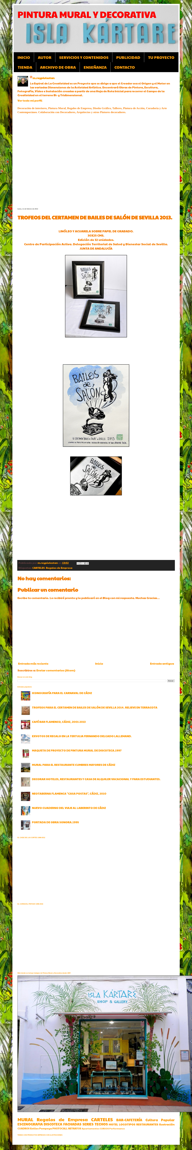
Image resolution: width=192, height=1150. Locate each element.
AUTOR (44, 57)
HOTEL (113, 1124)
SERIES (88, 1124)
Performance (117, 1128)
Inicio (99, 663)
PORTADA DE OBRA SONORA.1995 (55, 822)
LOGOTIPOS (127, 1124)
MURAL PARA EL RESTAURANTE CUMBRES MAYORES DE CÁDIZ (73, 765)
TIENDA (25, 67)
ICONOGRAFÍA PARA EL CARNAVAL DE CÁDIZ (62, 693)
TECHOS (101, 1124)
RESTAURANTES (147, 1124)
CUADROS (24, 1128)
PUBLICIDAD (128, 57)
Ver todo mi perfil (30, 100)
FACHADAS (72, 1124)
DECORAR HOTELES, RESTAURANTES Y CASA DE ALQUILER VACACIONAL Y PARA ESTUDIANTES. (96, 779)
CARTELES (38, 568)
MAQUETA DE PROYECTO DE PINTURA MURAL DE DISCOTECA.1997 (77, 750)
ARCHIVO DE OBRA (58, 67)
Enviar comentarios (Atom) (55, 670)
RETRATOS (74, 1128)
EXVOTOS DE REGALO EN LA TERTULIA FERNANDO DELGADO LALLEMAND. (82, 736)
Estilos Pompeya (41, 1128)
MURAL (25, 1119)
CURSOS (104, 1128)
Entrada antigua (162, 663)
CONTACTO (124, 67)
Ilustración (167, 1124)
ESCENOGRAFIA (30, 1124)
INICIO (24, 57)
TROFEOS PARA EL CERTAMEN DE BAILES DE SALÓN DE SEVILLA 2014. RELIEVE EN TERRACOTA (94, 707)
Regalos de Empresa (59, 568)
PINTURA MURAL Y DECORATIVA (87, 14)
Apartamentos (90, 1128)
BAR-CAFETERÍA (129, 1120)
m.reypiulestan (44, 78)
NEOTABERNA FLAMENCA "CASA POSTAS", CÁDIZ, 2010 (69, 793)
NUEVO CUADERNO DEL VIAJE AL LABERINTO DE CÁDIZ (69, 808)
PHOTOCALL (60, 1128)
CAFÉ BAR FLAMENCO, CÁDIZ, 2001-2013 (59, 722)
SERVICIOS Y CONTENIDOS (83, 57)
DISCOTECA (53, 1124)
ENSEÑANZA (95, 67)
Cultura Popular (160, 1120)
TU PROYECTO (161, 57)
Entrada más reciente (33, 663)
